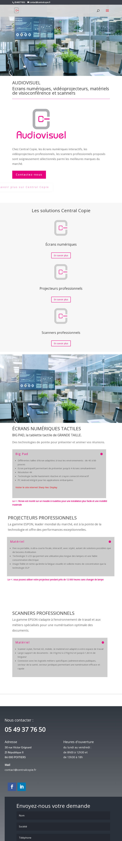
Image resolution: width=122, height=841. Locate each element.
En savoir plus (61, 255)
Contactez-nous (29, 174)
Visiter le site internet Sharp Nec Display (36, 487)
